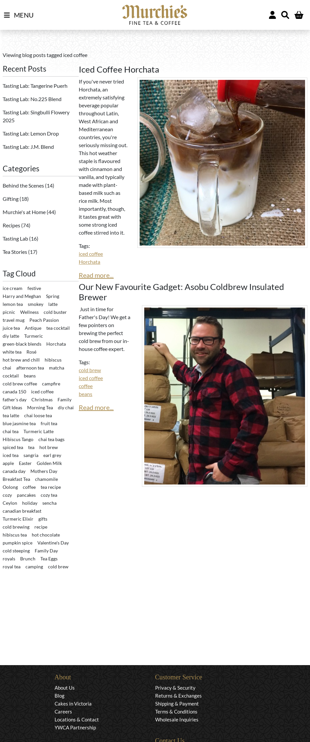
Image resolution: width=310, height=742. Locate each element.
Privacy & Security (175, 688)
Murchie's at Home (25, 212)
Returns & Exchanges (178, 696)
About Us (65, 688)
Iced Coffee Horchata (119, 69)
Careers (63, 711)
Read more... (96, 275)
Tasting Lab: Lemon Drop (31, 133)
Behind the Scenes (24, 185)
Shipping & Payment (177, 704)
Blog (60, 696)
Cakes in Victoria (73, 704)
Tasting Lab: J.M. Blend (28, 146)
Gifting (11, 199)
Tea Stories (15, 252)
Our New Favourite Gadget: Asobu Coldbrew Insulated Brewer (181, 292)
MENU (19, 15)
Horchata (89, 261)
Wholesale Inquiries (177, 719)
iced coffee (91, 254)
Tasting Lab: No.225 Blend (32, 99)
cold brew (90, 370)
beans (85, 394)
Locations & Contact (77, 719)
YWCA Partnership (75, 727)
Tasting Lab (16, 238)
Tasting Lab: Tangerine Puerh (35, 86)
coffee (86, 386)
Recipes (12, 225)
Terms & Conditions (176, 711)
